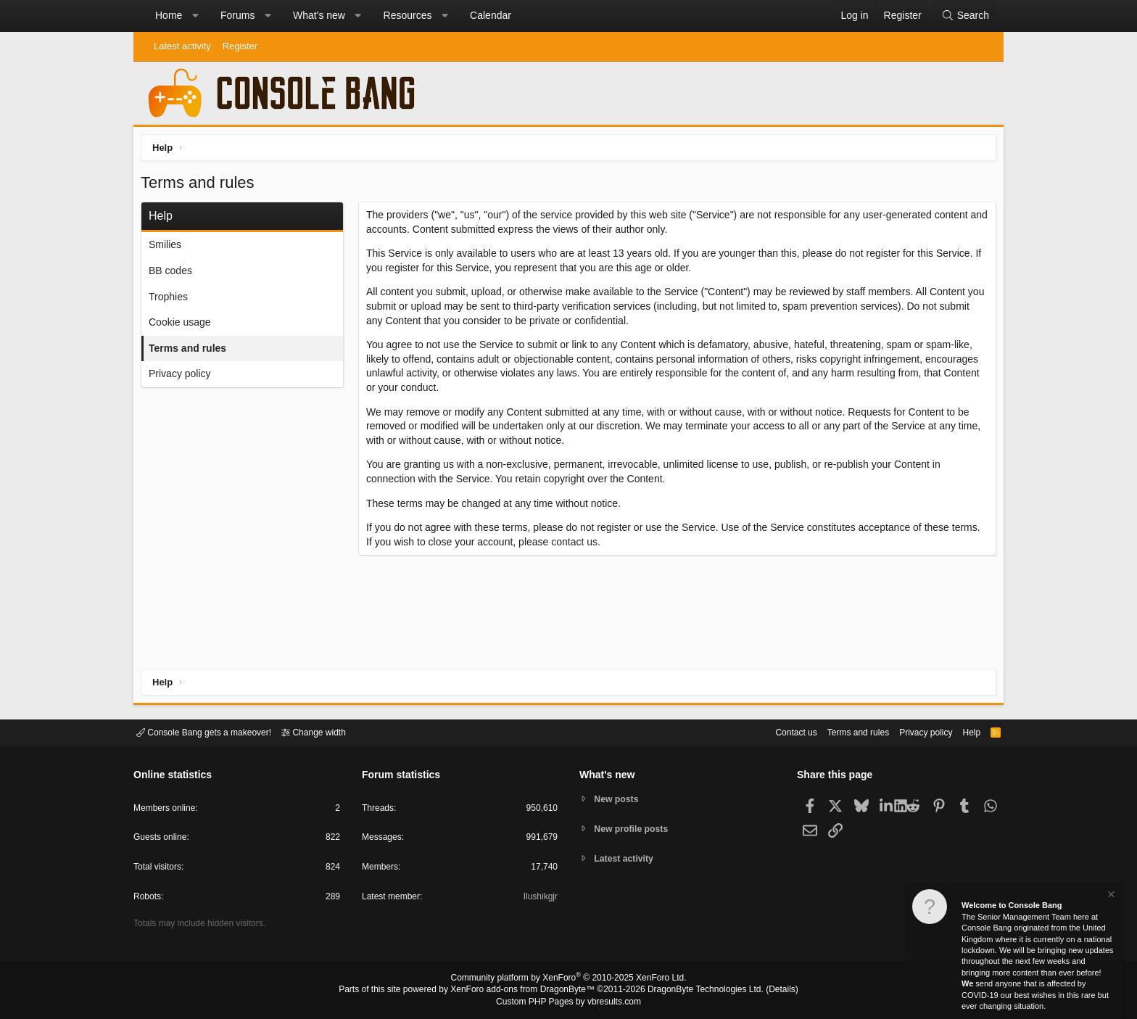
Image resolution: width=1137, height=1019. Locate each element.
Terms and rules (191, 352)
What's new (319, 15)
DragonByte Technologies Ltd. (694, 990)
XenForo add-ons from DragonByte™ (526, 990)
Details (764, 990)
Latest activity (182, 46)
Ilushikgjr (539, 899)
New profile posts (634, 828)
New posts (618, 798)
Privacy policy (183, 377)
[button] (195, 16)
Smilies (168, 248)
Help (962, 731)
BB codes (174, 274)
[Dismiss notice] (1110, 896)
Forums (237, 15)
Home (168, 15)
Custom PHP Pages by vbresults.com (568, 1002)
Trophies (171, 300)
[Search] (965, 16)
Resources (408, 15)
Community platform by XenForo (568, 979)
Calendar (490, 15)
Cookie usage (183, 325)
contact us (578, 545)
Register (240, 46)
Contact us (773, 731)
